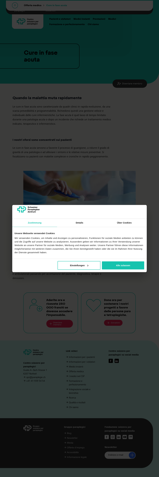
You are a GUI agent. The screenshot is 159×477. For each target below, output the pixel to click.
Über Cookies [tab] (124, 222)
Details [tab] (79, 222)
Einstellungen (79, 265)
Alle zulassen (123, 265)
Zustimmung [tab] (35, 222)
